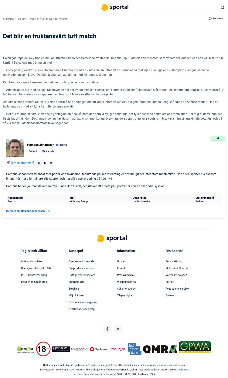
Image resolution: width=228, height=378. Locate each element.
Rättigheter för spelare (82, 275)
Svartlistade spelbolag (82, 309)
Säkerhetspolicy (126, 289)
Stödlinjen (74, 289)
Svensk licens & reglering (83, 302)
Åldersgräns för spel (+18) (35, 268)
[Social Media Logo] (107, 329)
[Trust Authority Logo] (61, 349)
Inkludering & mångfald (34, 282)
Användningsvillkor (31, 262)
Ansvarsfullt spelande (81, 262)
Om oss (169, 296)
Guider (121, 262)
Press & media (125, 275)
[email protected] (22, 163)
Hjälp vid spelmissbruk (82, 268)
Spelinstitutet (76, 282)
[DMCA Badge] (25, 349)
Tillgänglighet (125, 296)
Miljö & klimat (76, 296)
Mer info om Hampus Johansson (28, 211)
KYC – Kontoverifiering (33, 275)
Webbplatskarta (126, 282)
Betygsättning (173, 262)
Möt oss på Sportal (176, 268)
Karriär (169, 282)
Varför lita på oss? (176, 275)
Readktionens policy (177, 289)
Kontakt (122, 268)
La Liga (21, 19)
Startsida (8, 19)
